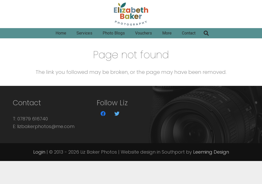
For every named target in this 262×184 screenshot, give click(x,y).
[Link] (131, 14)
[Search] (206, 33)
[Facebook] (103, 113)
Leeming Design (211, 152)
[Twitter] (117, 113)
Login (39, 152)
